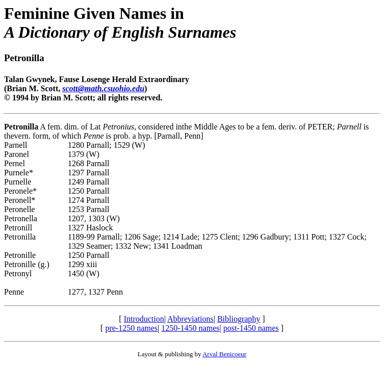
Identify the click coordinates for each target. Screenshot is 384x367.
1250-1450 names (190, 328)
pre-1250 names (131, 328)
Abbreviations (190, 318)
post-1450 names (251, 328)
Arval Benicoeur (224, 354)
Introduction (144, 318)
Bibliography (238, 318)
